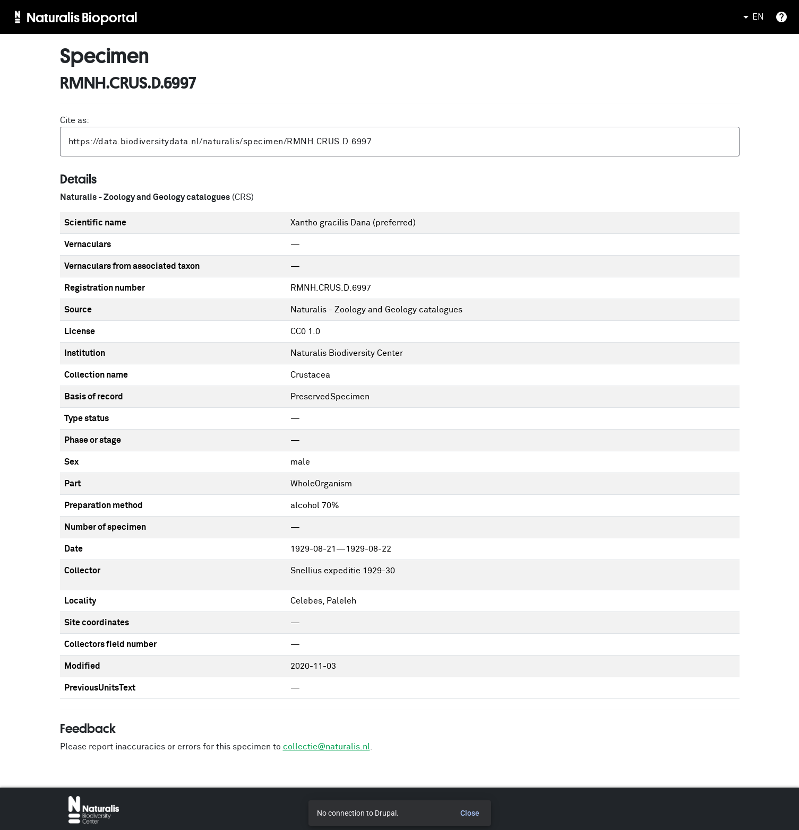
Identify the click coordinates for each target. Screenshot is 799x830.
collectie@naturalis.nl (326, 746)
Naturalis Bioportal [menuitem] (82, 17)
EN (752, 17)
